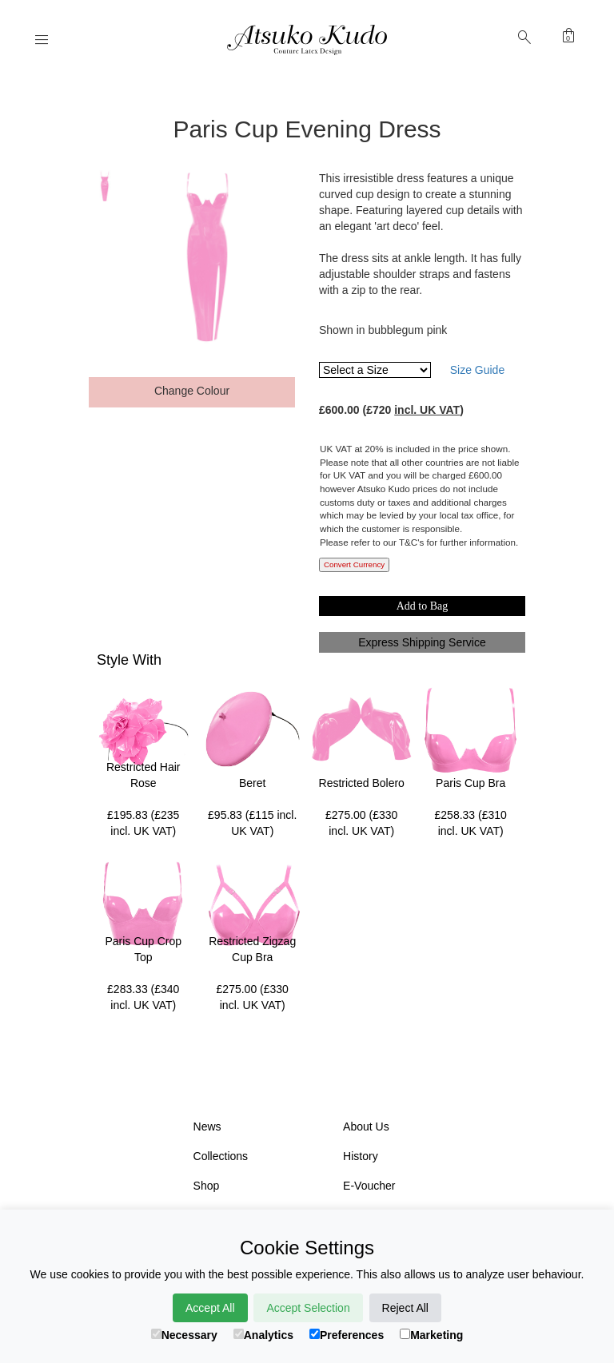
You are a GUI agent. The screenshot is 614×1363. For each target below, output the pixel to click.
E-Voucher (369, 1185)
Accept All (209, 1307)
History (360, 1156)
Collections (220, 1156)
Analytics (263, 1335)
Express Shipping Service (422, 642)
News (207, 1126)
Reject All (405, 1307)
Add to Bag (423, 606)
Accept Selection (307, 1307)
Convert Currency (354, 564)
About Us (366, 1126)
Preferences (346, 1335)
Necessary (184, 1335)
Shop (206, 1185)
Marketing (431, 1335)
